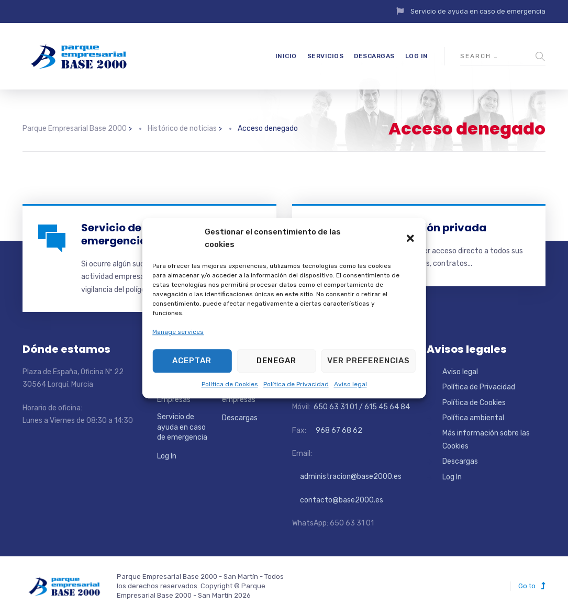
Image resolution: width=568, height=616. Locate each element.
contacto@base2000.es (337, 500)
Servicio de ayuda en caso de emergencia (477, 11)
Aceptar (191, 360)
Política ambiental (473, 417)
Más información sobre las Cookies (486, 439)
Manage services (178, 332)
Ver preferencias (368, 360)
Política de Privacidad (296, 384)
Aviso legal (350, 384)
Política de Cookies (230, 384)
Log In (416, 56)
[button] (410, 238)
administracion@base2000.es (347, 476)
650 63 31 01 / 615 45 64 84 (361, 406)
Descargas (374, 56)
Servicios (325, 56)
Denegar (276, 360)
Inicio (286, 56)
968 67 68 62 (338, 430)
